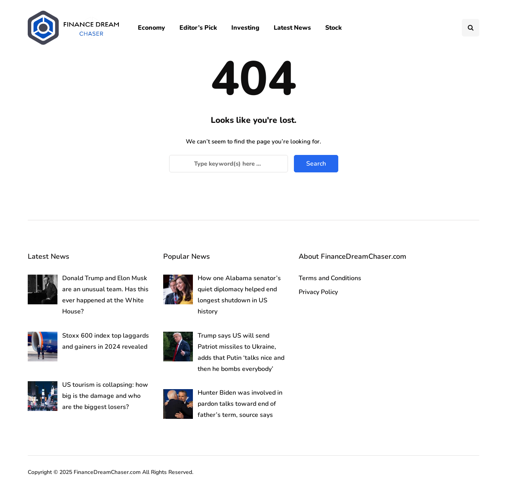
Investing (245, 27)
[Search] (228, 163)
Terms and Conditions (330, 278)
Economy (151, 27)
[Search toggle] (470, 27)
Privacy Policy (318, 292)
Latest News (292, 27)
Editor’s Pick (198, 27)
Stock (333, 27)
